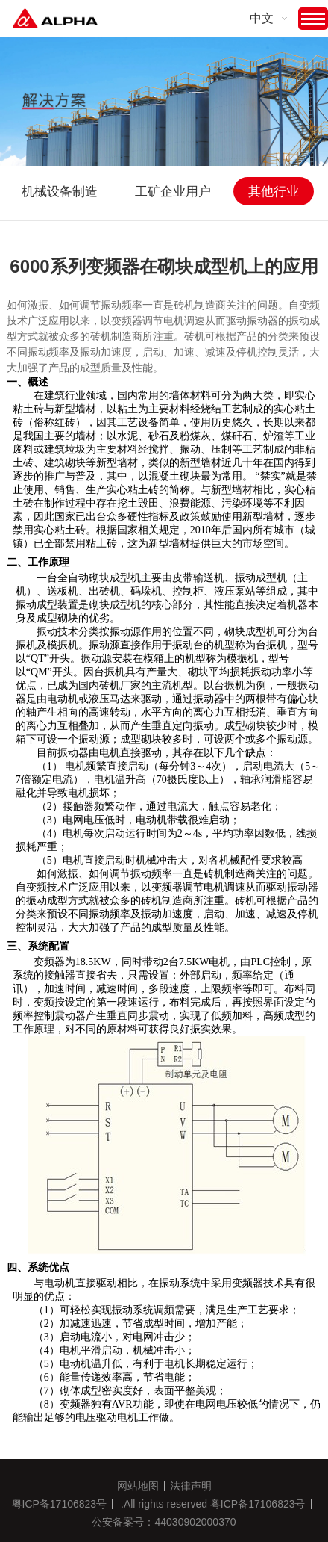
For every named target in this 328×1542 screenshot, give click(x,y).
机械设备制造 (60, 192)
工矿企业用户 (173, 192)
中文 (262, 18)
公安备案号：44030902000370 (164, 1522)
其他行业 (273, 192)
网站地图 (138, 1486)
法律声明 (191, 1486)
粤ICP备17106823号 (59, 1504)
